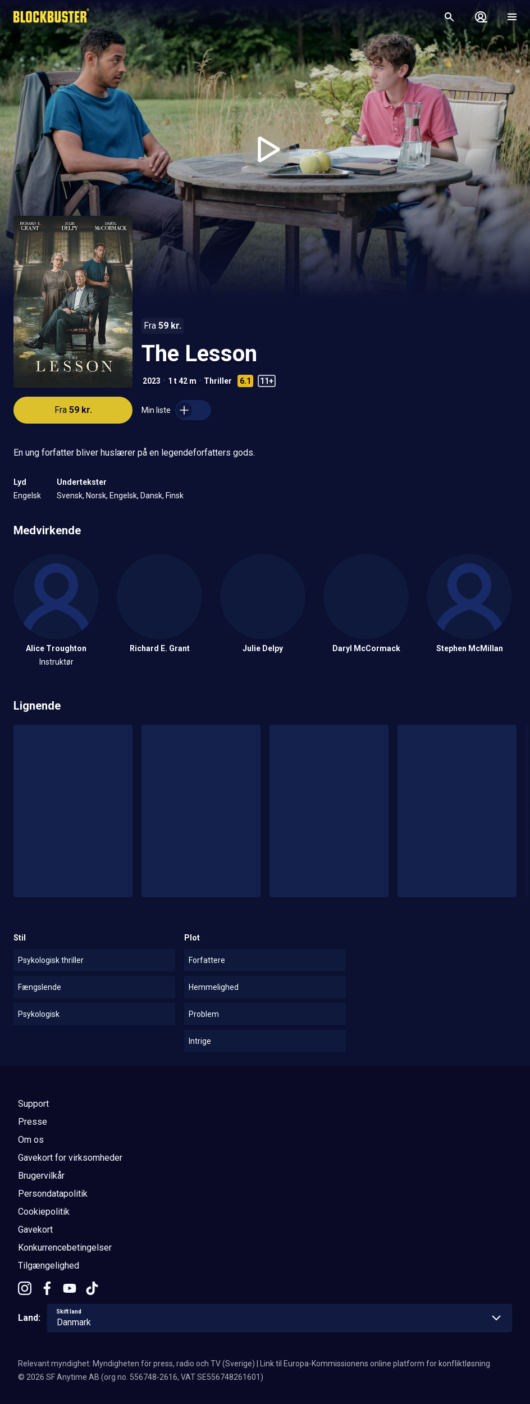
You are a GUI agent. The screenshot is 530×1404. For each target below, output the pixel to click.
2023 (152, 380)
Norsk (96, 495)
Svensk (70, 495)
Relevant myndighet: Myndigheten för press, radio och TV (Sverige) (136, 1363)
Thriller (218, 380)
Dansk (151, 495)
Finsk (175, 495)
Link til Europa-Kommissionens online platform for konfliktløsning (375, 1363)
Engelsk (27, 495)
